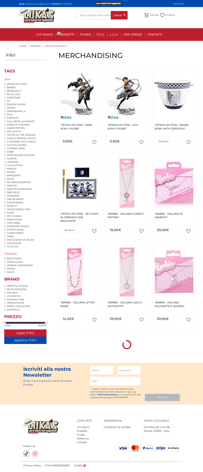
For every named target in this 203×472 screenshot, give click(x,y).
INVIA (162, 397)
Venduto (163, 141)
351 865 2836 (66, 4)
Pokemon (83, 438)
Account (178, 3)
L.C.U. (114, 34)
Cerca (118, 15)
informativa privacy (108, 394)
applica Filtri (25, 340)
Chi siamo (45, 34)
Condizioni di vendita (117, 427)
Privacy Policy (32, 465)
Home (23, 46)
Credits (80, 465)
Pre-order (133, 34)
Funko (81, 434)
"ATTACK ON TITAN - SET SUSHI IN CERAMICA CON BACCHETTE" (79, 217)
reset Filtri (25, 333)
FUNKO (85, 34)
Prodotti (67, 34)
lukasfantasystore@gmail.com (38, 4)
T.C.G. (100, 34)
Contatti (154, 34)
